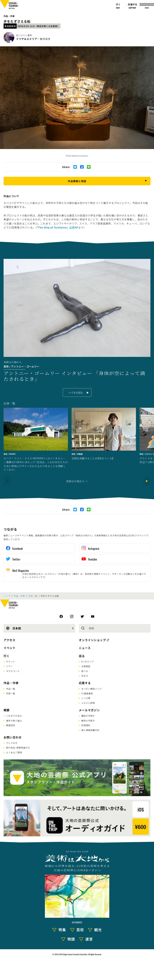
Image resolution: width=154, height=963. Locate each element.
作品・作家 (9, 16)
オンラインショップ (92, 640)
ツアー (9, 666)
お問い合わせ (13, 737)
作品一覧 (32, 596)
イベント (10, 648)
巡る (82, 656)
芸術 (80, 929)
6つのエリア (87, 661)
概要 (7, 710)
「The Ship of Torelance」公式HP (57, 227)
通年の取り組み (14, 720)
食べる (84, 670)
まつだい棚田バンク (91, 688)
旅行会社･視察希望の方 (18, 747)
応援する (85, 683)
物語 (71, 939)
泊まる (84, 675)
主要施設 (86, 666)
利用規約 (86, 725)
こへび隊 (86, 697)
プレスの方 (12, 742)
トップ (7, 596)
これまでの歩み (14, 715)
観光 (98, 929)
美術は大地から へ (77, 481)
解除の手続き (88, 720)
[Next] (146, 481)
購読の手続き (88, 715)
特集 (62, 929)
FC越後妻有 (87, 693)
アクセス (9, 640)
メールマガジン (89, 710)
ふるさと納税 (88, 702)
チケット (10, 661)
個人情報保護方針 (90, 730)
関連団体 (10, 725)
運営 (89, 939)
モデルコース (12, 670)
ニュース (85, 648)
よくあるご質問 (14, 752)
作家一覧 (10, 693)
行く (7, 656)
